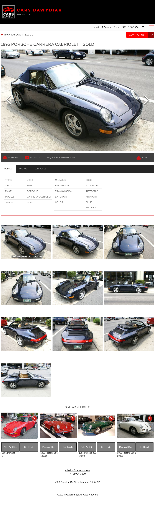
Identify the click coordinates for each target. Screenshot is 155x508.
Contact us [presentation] (40, 169)
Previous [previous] (8, 100)
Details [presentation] (8, 169)
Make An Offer (10, 447)
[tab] (8, 169)
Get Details (29, 447)
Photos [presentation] (23, 169)
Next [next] (146, 100)
